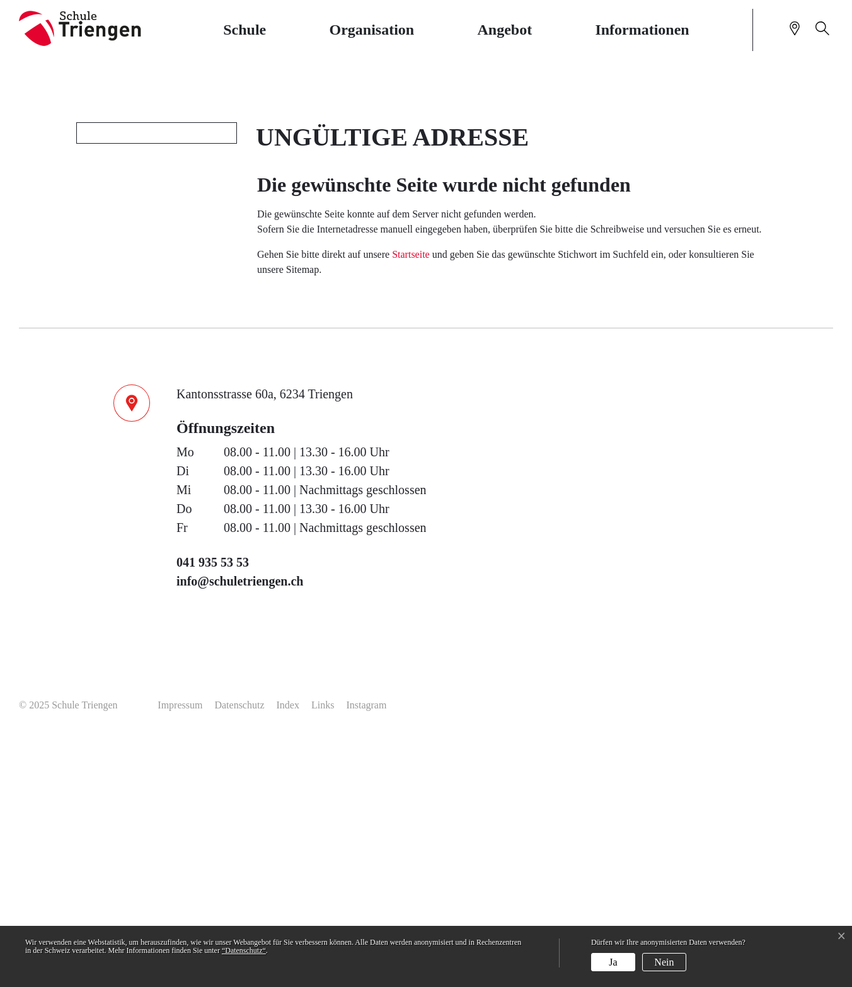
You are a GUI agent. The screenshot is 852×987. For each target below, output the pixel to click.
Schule (244, 29)
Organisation (372, 29)
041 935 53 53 (212, 805)
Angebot (504, 29)
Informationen (642, 29)
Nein (664, 962)
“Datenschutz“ (244, 950)
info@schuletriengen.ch (239, 824)
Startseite (411, 497)
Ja (613, 962)
